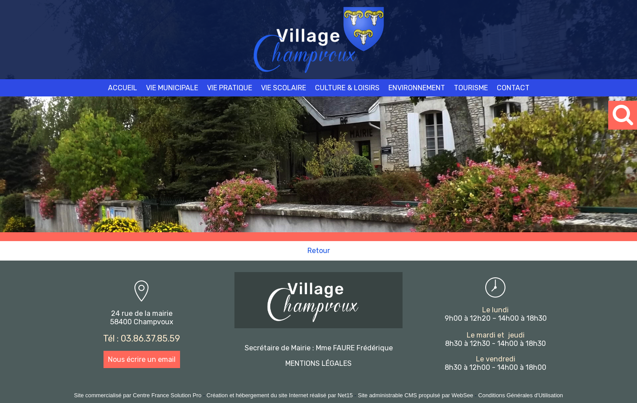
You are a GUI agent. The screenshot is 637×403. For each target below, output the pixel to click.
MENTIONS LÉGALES (318, 363)
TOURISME (471, 88)
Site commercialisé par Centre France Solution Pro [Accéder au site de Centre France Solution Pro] (137, 395)
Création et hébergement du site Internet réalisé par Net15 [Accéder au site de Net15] (280, 395)
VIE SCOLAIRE (283, 88)
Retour (318, 250)
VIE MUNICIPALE (172, 88)
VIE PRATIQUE (229, 88)
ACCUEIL (122, 88)
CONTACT (513, 88)
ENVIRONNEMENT (416, 88)
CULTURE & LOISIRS (347, 88)
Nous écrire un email (142, 359)
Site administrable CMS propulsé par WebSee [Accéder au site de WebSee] (415, 395)
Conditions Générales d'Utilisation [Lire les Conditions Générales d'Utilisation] (520, 395)
